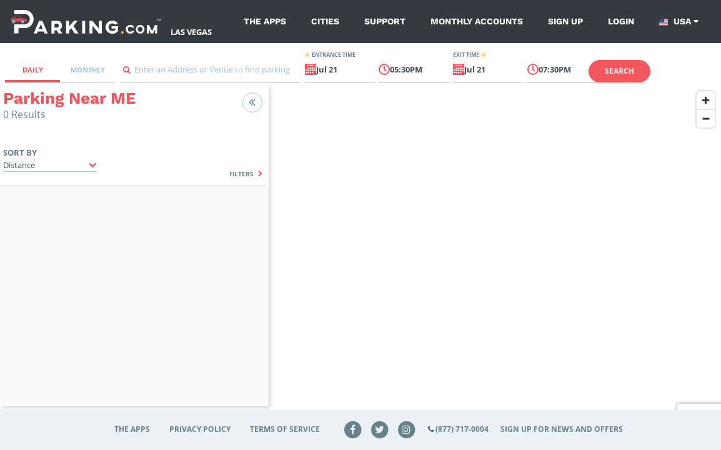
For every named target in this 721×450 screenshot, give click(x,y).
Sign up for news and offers (561, 429)
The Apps (265, 21)
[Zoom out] (706, 118)
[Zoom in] (706, 100)
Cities (325, 21)
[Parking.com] (86, 21)
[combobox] (210, 72)
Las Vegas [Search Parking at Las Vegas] (191, 32)
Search (619, 71)
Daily (32, 69)
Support (384, 21)
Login (621, 21)
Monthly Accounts (476, 21)
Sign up (565, 21)
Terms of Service (285, 429)
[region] (495, 253)
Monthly (88, 69)
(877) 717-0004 (462, 429)
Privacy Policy (200, 429)
